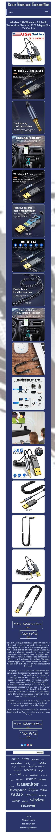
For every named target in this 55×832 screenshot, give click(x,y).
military (42, 795)
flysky (28, 763)
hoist (12, 780)
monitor (35, 760)
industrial (44, 775)
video (43, 790)
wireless (37, 800)
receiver (28, 805)
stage (40, 770)
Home (28, 816)
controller (18, 770)
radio (17, 794)
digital (25, 801)
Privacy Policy (28, 824)
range (14, 767)
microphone (18, 790)
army (34, 764)
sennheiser (16, 763)
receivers (30, 770)
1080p (16, 800)
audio (15, 759)
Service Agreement (28, 828)
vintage (12, 786)
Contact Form (28, 820)
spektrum (34, 775)
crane (42, 779)
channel (19, 779)
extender (44, 786)
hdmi (25, 759)
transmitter (28, 784)
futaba (42, 763)
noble (25, 775)
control (15, 774)
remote (31, 779)
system (31, 794)
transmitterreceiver (36, 766)
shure (43, 760)
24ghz (33, 789)
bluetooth (22, 767)
